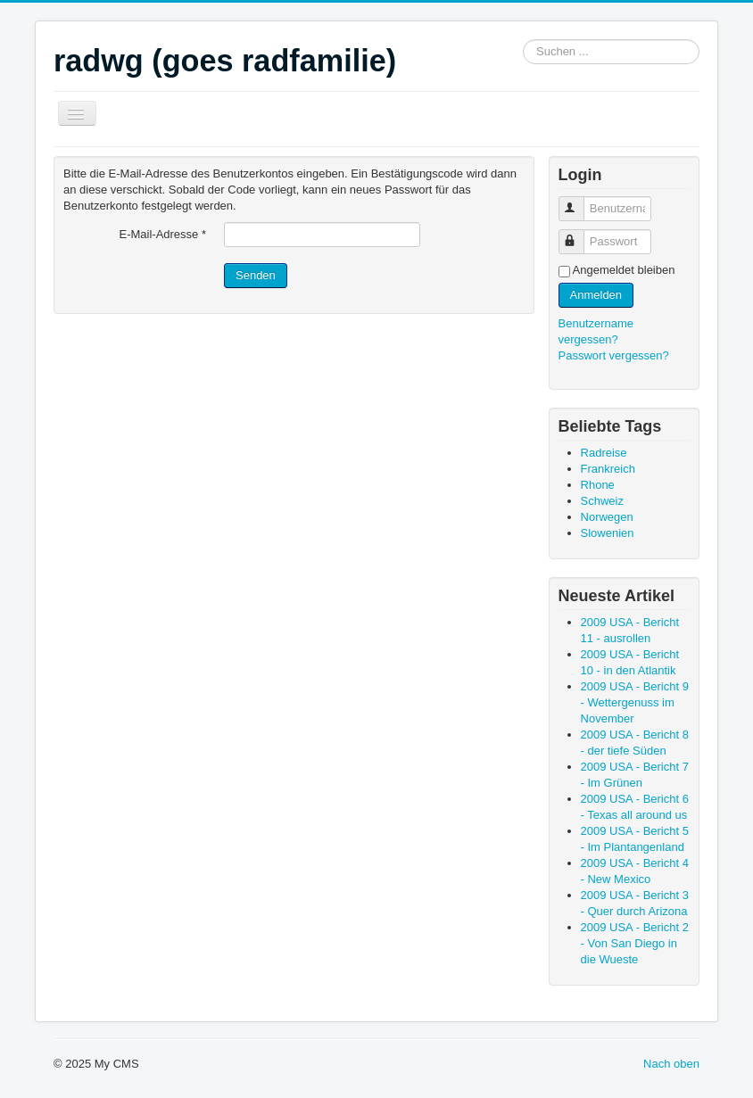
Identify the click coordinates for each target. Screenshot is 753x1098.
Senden (256, 275)
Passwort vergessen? (614, 355)
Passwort (579, 234)
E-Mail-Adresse (162, 234)
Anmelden (596, 294)
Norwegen (607, 517)
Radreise (604, 452)
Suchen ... (523, 39)
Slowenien (607, 533)
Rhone (598, 484)
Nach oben (671, 1063)
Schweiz (602, 501)
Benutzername (579, 201)
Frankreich (608, 468)
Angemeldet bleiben (624, 270)
